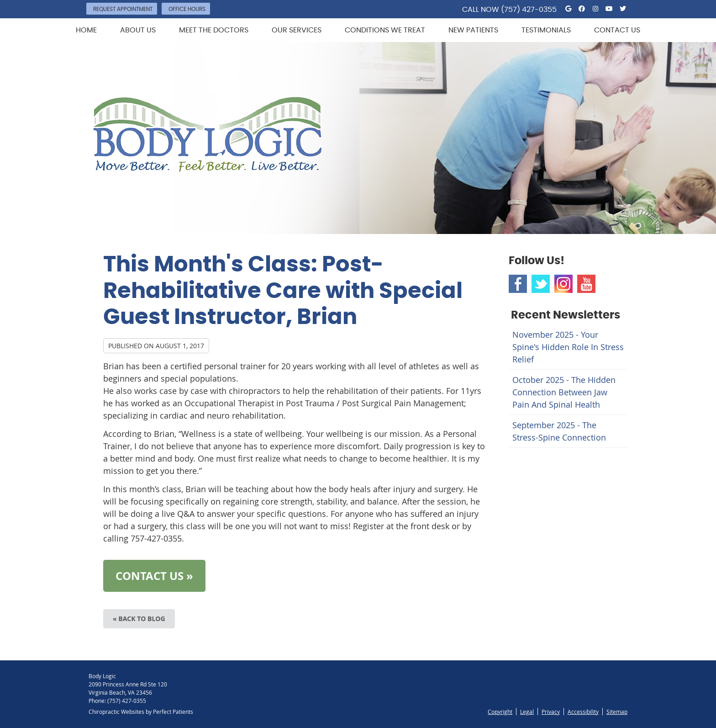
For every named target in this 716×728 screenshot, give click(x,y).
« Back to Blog (139, 618)
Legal (527, 711)
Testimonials (546, 30)
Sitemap (616, 711)
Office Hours (186, 9)
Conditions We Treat (385, 30)
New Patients (473, 30)
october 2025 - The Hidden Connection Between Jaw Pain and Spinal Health (564, 392)
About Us (138, 30)
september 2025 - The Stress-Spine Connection (559, 431)
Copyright (500, 711)
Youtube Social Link (586, 284)
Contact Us (617, 30)
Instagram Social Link (563, 284)
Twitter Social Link (541, 284)
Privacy (551, 711)
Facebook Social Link (518, 284)
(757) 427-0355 (529, 9)
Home (86, 30)
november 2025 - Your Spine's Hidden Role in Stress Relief (568, 347)
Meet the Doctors (213, 30)
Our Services (296, 30)
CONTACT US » (154, 576)
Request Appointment (123, 9)
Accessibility (583, 711)
